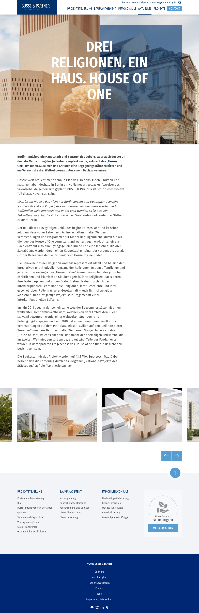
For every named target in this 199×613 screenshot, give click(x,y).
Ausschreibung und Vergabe (74, 507)
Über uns (99, 571)
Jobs (99, 593)
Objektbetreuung (69, 517)
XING (107, 607)
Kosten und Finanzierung (30, 498)
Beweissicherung (111, 512)
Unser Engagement (99, 582)
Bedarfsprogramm (111, 503)
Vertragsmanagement (28, 522)
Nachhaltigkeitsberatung (115, 498)
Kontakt (99, 588)
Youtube (92, 607)
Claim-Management (27, 527)
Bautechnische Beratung (73, 503)
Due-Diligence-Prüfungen (115, 517)
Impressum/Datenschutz (99, 599)
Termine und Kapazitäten (30, 517)
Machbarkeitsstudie (112, 507)
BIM (19, 503)
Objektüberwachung (70, 512)
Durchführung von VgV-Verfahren (35, 507)
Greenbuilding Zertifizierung (32, 531)
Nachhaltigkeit (99, 577)
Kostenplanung (68, 498)
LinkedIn (102, 607)
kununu (97, 607)
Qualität (21, 512)
